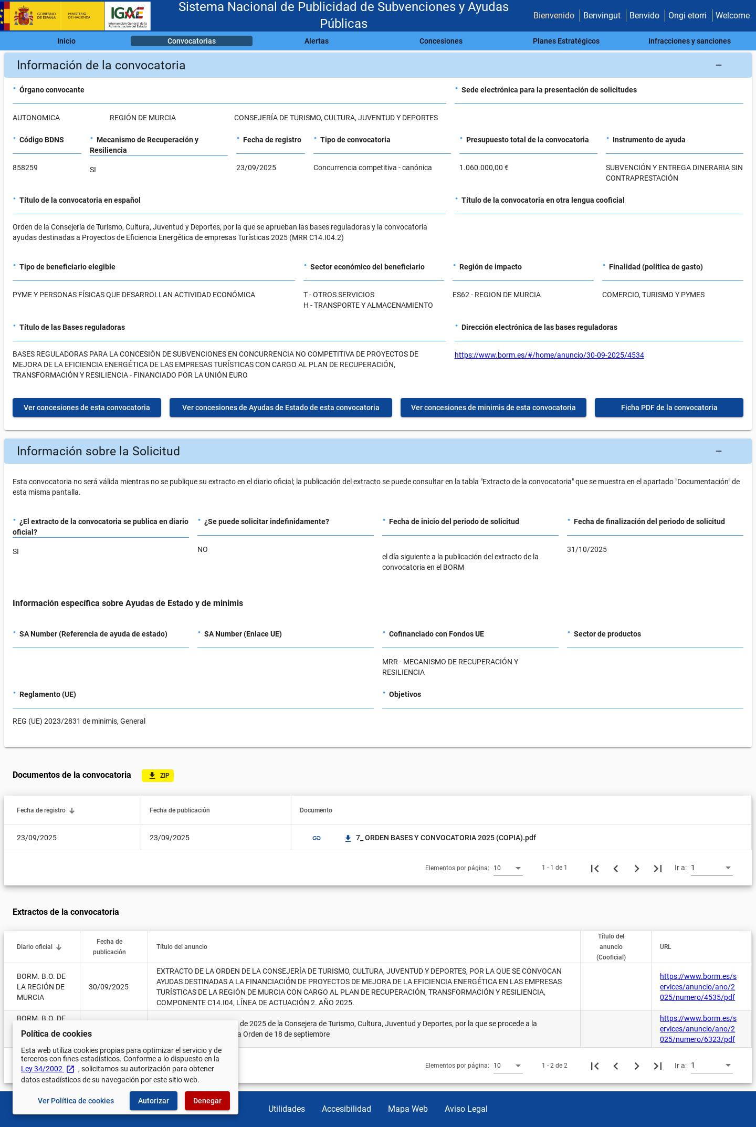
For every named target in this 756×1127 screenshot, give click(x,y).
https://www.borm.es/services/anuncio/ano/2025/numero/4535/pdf (698, 986)
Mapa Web (408, 1109)
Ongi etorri (687, 15)
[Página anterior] (615, 867)
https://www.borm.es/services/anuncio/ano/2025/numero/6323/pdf (698, 1028)
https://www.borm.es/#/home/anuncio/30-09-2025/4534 (549, 355)
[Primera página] (594, 867)
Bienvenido (553, 15)
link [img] (316, 838)
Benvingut (602, 15)
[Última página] (657, 867)
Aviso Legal (466, 1109)
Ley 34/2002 (48, 1069)
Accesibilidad (346, 1109)
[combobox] (508, 867)
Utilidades (286, 1109)
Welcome (733, 15)
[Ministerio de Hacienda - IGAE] (80, 16)
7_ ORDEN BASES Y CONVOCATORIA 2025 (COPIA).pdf (440, 837)
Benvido (644, 15)
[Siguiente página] (636, 867)
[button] (378, 65)
